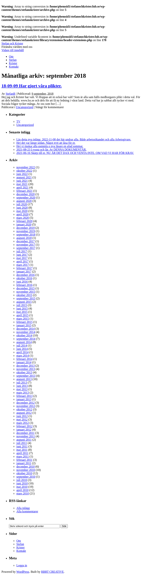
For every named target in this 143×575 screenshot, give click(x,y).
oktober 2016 (24, 278)
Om (11, 56)
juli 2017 (21, 251)
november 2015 (25, 291)
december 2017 (25, 241)
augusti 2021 (24, 177)
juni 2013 (22, 385)
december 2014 (25, 328)
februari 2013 (24, 396)
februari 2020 (24, 221)
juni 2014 (22, 348)
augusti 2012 (24, 412)
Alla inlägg (23, 508)
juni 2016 (22, 281)
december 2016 (25, 274)
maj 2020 (22, 211)
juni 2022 (22, 174)
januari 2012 (23, 429)
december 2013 (25, 365)
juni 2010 (22, 483)
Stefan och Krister (12, 43)
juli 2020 (21, 204)
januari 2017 (23, 271)
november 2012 (25, 406)
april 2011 (22, 453)
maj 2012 (22, 419)
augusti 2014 (24, 342)
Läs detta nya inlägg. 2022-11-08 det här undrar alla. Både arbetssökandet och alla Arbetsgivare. (73, 139)
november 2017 (25, 244)
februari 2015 (24, 322)
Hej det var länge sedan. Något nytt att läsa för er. (45, 142)
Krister (13, 63)
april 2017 (22, 261)
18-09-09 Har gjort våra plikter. (31, 85)
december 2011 (25, 433)
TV (18, 121)
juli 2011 (21, 443)
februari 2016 (24, 285)
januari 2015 (23, 325)
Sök (12, 518)
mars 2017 (22, 264)
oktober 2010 (24, 473)
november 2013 (25, 369)
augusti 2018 (24, 237)
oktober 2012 (24, 409)
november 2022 (25, 167)
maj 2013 (22, 389)
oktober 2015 (24, 295)
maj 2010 (22, 486)
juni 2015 (22, 308)
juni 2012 (22, 416)
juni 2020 (22, 207)
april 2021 (22, 187)
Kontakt (14, 66)
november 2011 (25, 436)
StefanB (10, 93)
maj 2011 (21, 449)
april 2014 (22, 352)
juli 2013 (21, 382)
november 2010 (25, 470)
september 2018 (25, 234)
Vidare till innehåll (12, 50)
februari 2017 (24, 268)
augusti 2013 (24, 379)
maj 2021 (22, 184)
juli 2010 (21, 480)
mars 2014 (22, 355)
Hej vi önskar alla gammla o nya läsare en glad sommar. (49, 146)
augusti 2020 (24, 201)
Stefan (13, 59)
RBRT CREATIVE (52, 571)
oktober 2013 (24, 372)
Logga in (21, 565)
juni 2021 (22, 180)
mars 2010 (22, 493)
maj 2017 (22, 258)
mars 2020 (22, 217)
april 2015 (22, 315)
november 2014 (25, 332)
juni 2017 (22, 254)
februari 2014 (24, 359)
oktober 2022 (24, 170)
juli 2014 (21, 345)
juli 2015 (21, 305)
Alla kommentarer (27, 511)
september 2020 (25, 197)
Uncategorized (24, 107)
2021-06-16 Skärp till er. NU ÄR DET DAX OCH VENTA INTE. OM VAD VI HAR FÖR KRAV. (75, 152)
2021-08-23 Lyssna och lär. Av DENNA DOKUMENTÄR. (51, 149)
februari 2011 (24, 459)
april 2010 (22, 490)
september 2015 (25, 298)
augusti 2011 (24, 439)
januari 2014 (23, 362)
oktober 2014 (24, 335)
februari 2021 (24, 190)
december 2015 (25, 288)
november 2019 (25, 231)
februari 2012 (24, 426)
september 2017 (25, 248)
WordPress (22, 571)
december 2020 (25, 194)
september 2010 (25, 476)
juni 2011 (22, 446)
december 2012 (25, 402)
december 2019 (25, 227)
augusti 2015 (24, 301)
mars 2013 (22, 392)
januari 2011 (23, 463)
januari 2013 (23, 399)
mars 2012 (22, 422)
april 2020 (22, 214)
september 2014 (25, 338)
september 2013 (25, 375)
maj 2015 (22, 311)
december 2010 (25, 466)
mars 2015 (22, 318)
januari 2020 (23, 224)
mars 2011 (22, 456)
